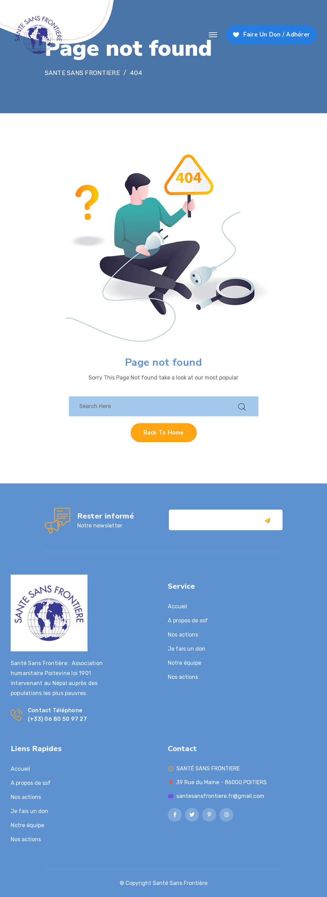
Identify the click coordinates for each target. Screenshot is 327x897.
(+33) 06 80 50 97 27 (57, 719)
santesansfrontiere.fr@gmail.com (220, 796)
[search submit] (242, 406)
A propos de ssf (188, 620)
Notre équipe (184, 663)
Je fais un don (186, 648)
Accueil (177, 606)
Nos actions (183, 634)
